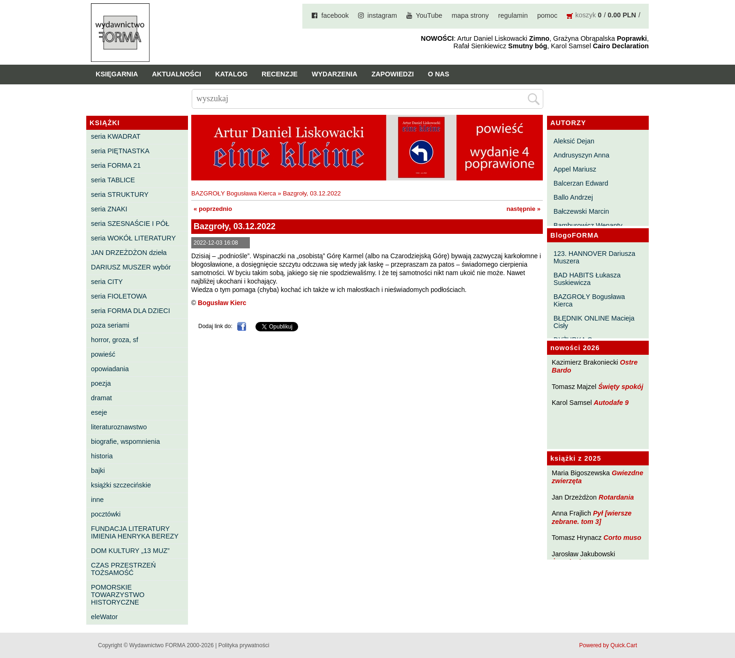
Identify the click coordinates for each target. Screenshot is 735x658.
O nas (439, 74)
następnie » (523, 208)
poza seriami (110, 325)
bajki (98, 470)
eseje (99, 412)
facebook (334, 15)
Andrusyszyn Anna (581, 155)
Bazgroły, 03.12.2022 (312, 193)
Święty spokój (620, 386)
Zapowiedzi (392, 74)
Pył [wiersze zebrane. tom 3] (591, 517)
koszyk (585, 15)
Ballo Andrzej (573, 197)
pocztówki (105, 514)
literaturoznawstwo (119, 427)
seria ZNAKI (109, 209)
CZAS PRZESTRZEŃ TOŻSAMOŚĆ (123, 568)
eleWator (104, 617)
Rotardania (616, 497)
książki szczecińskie (121, 485)
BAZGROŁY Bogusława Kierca (589, 300)
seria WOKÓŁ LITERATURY (133, 238)
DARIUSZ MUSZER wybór (131, 267)
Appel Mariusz (575, 169)
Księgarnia (117, 74)
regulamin (513, 15)
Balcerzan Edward (581, 183)
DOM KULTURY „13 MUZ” (130, 550)
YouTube (429, 15)
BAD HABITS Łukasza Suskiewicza (587, 278)
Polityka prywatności (244, 645)
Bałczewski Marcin (581, 211)
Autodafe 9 (611, 402)
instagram (382, 15)
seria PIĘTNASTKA (120, 151)
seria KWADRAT (116, 136)
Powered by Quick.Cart (608, 645)
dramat (101, 398)
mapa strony (470, 15)
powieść (103, 354)
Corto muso (622, 537)
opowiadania (110, 369)
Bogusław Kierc (222, 303)
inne (97, 499)
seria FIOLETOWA (119, 296)
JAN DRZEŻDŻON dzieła (129, 252)
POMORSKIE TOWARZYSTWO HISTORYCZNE (117, 594)
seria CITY (107, 281)
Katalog (231, 74)
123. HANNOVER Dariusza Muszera (594, 257)
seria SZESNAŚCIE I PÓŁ (130, 223)
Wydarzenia (335, 74)
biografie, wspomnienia (125, 441)
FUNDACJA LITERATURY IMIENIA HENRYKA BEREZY (135, 532)
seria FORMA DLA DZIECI (130, 310)
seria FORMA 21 (116, 165)
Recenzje (280, 74)
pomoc (547, 15)
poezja (101, 383)
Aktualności (176, 74)
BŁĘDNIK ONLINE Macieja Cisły (594, 321)
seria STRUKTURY (120, 194)
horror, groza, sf (114, 340)
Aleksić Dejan (574, 141)
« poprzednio (213, 208)
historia (101, 456)
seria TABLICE (113, 180)
